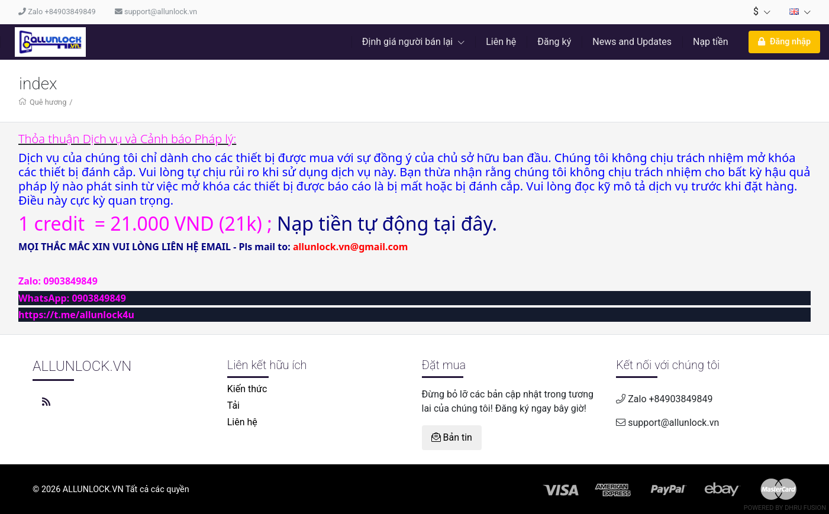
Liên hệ (501, 41)
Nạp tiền (710, 41)
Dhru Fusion (805, 508)
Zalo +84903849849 (57, 11)
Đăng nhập (784, 42)
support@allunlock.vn (156, 11)
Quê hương (48, 102)
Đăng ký (554, 41)
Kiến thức (247, 389)
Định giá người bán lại (413, 41)
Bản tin (451, 437)
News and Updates (632, 41)
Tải (233, 405)
